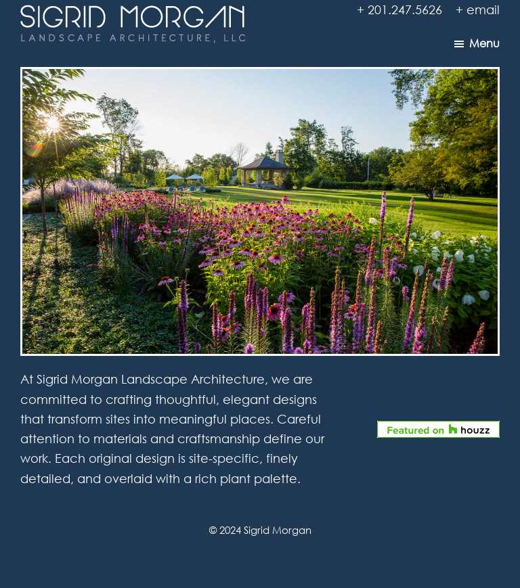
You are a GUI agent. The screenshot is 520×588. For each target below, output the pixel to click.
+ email (478, 9)
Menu (484, 43)
